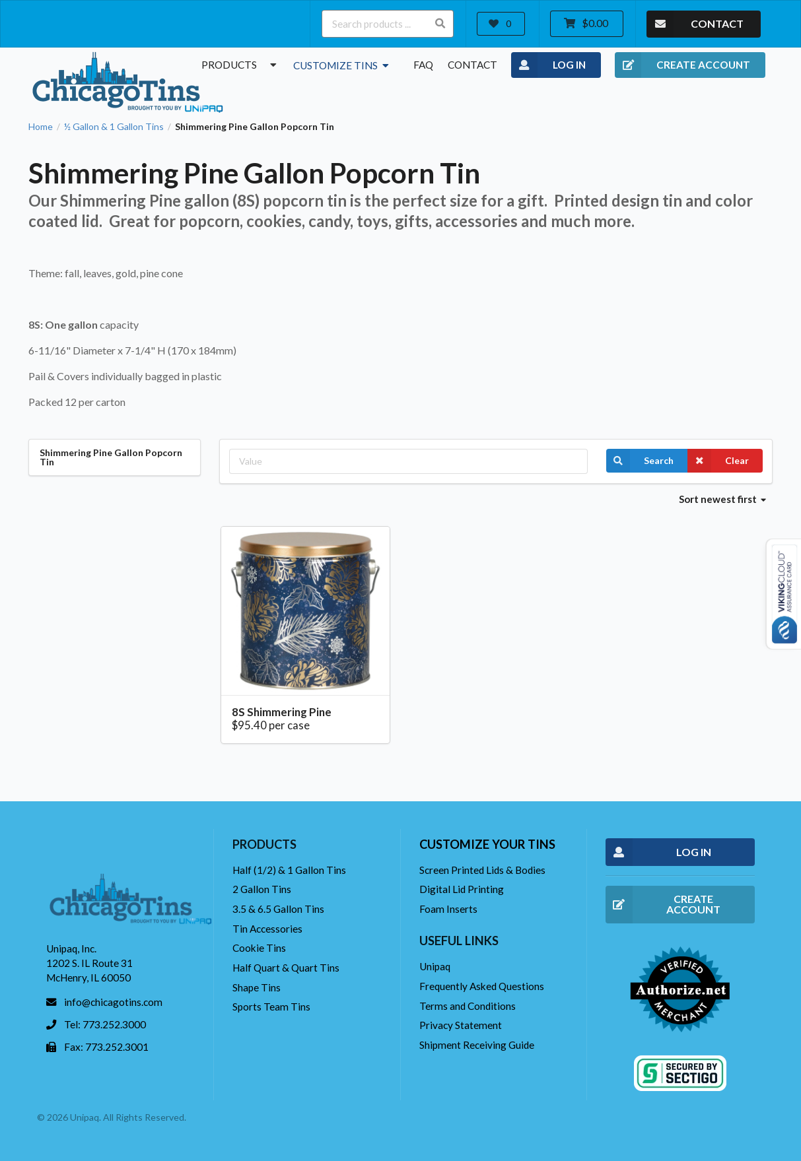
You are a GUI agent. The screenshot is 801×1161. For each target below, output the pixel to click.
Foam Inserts (448, 909)
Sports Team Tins (271, 1006)
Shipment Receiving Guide (476, 1045)
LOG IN (548, 65)
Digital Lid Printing (461, 889)
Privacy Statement (460, 1025)
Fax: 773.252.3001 (106, 1047)
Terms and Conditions (467, 1006)
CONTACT (695, 24)
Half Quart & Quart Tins (285, 968)
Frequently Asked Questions (481, 986)
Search (640, 461)
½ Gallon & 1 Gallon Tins (114, 126)
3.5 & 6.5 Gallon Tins (278, 909)
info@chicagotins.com (113, 1002)
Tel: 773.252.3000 (105, 1024)
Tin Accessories (267, 929)
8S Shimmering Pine (281, 712)
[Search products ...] (388, 24)
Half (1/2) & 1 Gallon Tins (289, 870)
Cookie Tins (259, 948)
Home (40, 126)
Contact (472, 65)
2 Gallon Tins (261, 889)
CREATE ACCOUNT (682, 65)
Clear (718, 461)
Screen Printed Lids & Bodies (482, 870)
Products (240, 65)
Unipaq (434, 966)
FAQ (423, 65)
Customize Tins (342, 65)
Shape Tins (256, 987)
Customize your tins (487, 844)
